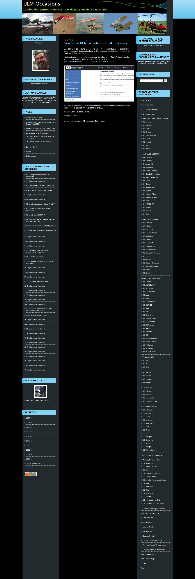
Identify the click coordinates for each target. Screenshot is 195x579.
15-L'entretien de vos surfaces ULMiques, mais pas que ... (37, 251)
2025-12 (29, 441)
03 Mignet (147, 142)
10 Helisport (147, 437)
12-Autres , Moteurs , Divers (151, 460)
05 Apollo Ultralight (150, 233)
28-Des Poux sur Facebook (36, 315)
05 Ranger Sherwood (151, 263)
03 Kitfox (146, 139)
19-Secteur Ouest (147, 536)
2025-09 (29, 454)
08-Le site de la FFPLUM (35, 215)
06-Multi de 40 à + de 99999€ (151, 278)
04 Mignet (147, 191)
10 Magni (146, 443)
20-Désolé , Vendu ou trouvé (151, 540)
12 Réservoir (148, 493)
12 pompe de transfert (151, 500)
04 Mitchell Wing (149, 194)
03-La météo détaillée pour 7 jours (39, 190)
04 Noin (146, 201)
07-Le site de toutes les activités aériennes (38, 209)
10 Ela (145, 433)
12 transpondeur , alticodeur (153, 503)
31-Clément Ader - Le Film (36, 329)
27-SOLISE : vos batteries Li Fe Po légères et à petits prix (39, 310)
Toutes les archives (33, 464)
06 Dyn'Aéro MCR (150, 318)
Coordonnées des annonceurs (40, 142)
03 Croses (147, 132)
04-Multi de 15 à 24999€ (150, 154)
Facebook (88, 121)
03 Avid (146, 128)
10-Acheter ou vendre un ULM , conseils (41, 226)
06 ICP (146, 335)
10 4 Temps (147, 410)
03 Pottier (147, 149)
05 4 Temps (147, 226)
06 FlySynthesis (149, 322)
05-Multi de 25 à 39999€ (150, 219)
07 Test (146, 367)
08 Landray (147, 379)
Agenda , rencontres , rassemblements (40, 128)
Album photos (33, 380)
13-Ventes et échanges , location (153, 509)
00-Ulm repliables (147, 105)
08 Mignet (147, 382)
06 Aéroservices (149, 302)
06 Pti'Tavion (148, 345)
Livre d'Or (30, 151)
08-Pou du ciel (146, 372)
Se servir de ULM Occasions (37, 133)
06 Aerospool (148, 288)
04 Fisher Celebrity (150, 171)
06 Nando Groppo (150, 342)
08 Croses (147, 376)
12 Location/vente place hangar (155, 480)
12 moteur (147, 497)
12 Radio (146, 483)
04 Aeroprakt (148, 164)
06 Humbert (147, 332)
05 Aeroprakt (148, 229)
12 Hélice (146, 470)
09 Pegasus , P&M (150, 401)
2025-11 (29, 445)
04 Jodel (146, 181)
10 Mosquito (147, 447)
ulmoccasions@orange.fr (39, 83)
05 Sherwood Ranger (151, 266)
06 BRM (146, 308)
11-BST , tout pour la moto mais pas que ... (41, 231)
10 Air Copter (148, 413)
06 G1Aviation (148, 325)
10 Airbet (146, 416)
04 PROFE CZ (148, 204)
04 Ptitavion (147, 207)
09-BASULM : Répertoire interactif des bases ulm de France (40, 220)
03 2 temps (147, 122)
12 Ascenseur (148, 463)
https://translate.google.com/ (153, 45)
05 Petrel (146, 256)
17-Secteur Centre (147, 527)
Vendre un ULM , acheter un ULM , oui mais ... (97, 43)
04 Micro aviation (149, 187)
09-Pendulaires (146, 388)
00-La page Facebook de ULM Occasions (37, 175)
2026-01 (29, 436)
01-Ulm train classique (149, 109)
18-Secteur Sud (146, 531)
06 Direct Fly (148, 315)
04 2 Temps (147, 157)
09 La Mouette (148, 398)
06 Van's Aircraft (149, 352)
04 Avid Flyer (148, 167)
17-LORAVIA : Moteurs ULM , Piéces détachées (40, 262)
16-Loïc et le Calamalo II (35, 257)
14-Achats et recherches (150, 513)
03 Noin (146, 145)
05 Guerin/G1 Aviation (151, 253)
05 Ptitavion (147, 259)
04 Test (146, 214)
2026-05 (29, 418)
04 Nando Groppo (150, 197)
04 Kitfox (146, 184)
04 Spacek (147, 211)
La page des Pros (32, 147)
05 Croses (147, 239)
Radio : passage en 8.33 (35, 118)
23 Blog (143, 563)
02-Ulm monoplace (148, 114)
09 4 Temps (147, 391)
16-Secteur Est (146, 522)
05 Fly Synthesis (149, 249)
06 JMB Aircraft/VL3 (150, 338)
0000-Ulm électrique (148, 559)
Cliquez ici (39, 43)
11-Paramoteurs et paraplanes (152, 455)
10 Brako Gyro (148, 423)
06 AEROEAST (149, 285)
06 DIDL (146, 312)
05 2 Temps (147, 223)
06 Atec (146, 295)
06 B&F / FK (147, 305)
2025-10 (29, 450)
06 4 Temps (147, 282)
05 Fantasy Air (148, 243)
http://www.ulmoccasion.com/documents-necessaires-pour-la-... (90, 61)
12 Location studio (150, 476)
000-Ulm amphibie (147, 554)
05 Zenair (146, 273)
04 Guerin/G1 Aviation (151, 174)
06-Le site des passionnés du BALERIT (41, 204)
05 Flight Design (149, 246)
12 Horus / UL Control (151, 466)
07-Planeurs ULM (147, 357)
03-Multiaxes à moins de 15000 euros (154, 118)
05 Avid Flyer (148, 236)
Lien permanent (76, 121)
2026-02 (29, 432)
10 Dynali (146, 430)
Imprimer (99, 121)
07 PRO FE (147, 364)
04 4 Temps (147, 161)
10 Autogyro (147, 420)
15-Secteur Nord (147, 518)
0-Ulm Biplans (146, 100)
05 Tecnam (147, 270)
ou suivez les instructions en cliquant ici (154, 62)
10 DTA (146, 426)
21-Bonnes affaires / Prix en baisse (154, 545)
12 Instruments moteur (151, 473)
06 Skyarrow (148, 348)
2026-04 (29, 423)
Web (142, 568)
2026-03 (29, 427)
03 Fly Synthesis (149, 135)
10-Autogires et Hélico (149, 406)
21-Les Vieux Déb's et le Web (37, 281)
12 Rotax (146, 490)
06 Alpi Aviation (149, 292)
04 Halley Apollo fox (150, 177)
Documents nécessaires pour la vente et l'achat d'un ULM (41, 123)
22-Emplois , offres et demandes (153, 550)
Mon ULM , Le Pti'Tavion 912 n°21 (39, 400)
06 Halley (146, 328)
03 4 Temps (147, 125)
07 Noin (146, 360)
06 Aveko (146, 298)
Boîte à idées (31, 156)
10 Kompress (148, 440)
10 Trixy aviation (149, 450)
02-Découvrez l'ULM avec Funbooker (40, 186)
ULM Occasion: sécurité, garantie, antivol (41, 137)
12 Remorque (148, 487)
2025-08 (29, 459)
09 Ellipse (147, 394)
